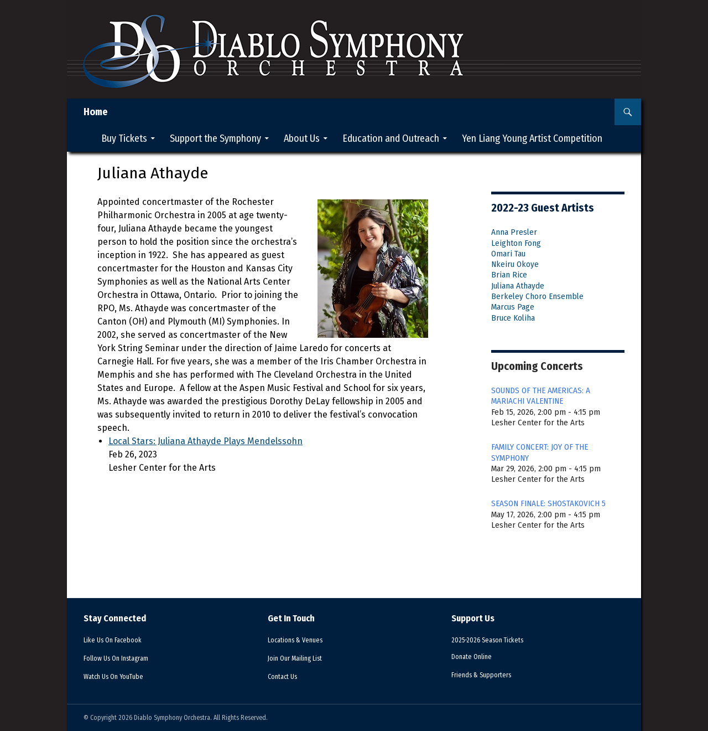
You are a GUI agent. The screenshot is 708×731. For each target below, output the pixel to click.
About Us (302, 138)
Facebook (120, 640)
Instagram (124, 658)
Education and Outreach (390, 138)
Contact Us (286, 676)
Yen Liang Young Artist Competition (532, 138)
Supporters (489, 674)
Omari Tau (508, 254)
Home (96, 112)
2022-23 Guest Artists (542, 207)
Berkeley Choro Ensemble (537, 296)
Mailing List (302, 658)
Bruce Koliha (513, 318)
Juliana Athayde (517, 286)
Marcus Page (512, 307)
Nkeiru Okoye (515, 264)
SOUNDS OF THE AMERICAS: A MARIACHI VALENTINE (540, 395)
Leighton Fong (516, 243)
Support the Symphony (215, 138)
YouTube (120, 676)
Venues (302, 640)
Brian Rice (509, 275)
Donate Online (476, 656)
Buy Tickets (124, 138)
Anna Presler (514, 232)
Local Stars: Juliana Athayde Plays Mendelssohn (205, 441)
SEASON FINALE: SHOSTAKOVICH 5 (548, 503)
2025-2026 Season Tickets (496, 640)
